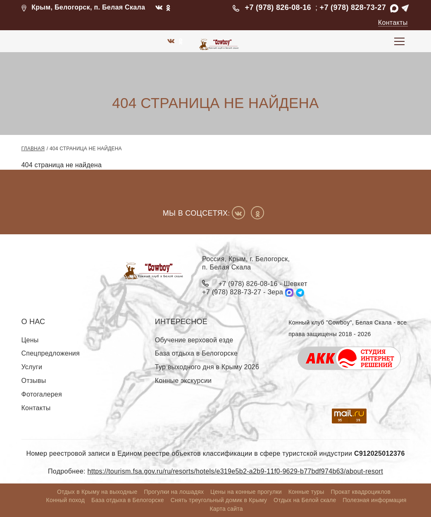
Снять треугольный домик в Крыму (219, 500)
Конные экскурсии (183, 380)
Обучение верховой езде (194, 340)
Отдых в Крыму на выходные (97, 491)
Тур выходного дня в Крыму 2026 (207, 367)
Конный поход (65, 500)
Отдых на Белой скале (305, 500)
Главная (33, 148)
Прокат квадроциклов (361, 491)
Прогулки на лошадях (174, 491)
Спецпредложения (50, 353)
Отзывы (33, 380)
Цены (30, 340)
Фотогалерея (41, 394)
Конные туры (306, 491)
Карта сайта (226, 508)
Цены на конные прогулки (246, 491)
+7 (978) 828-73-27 (353, 7)
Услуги (32, 367)
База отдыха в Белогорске (196, 353)
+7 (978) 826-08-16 (278, 7)
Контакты (393, 22)
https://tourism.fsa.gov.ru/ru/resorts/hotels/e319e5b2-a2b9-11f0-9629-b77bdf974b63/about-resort (235, 471)
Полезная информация (374, 500)
